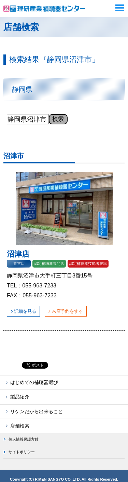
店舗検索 (19, 426)
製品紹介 (19, 396)
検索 (58, 118)
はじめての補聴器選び (34, 382)
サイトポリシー (22, 452)
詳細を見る (25, 311)
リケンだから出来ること (36, 411)
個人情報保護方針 (24, 439)
